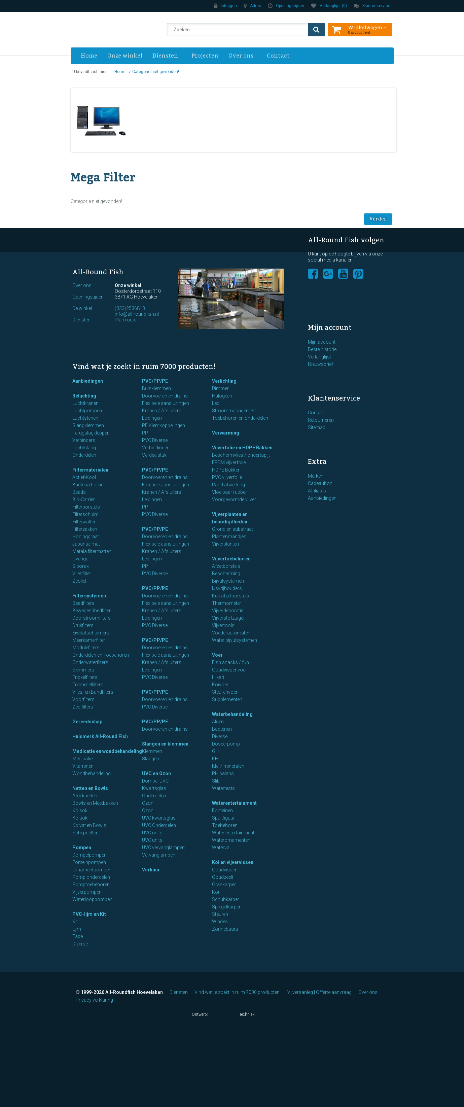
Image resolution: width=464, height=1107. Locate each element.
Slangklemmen (88, 425)
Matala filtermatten (91, 551)
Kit (75, 921)
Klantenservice (372, 5)
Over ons (240, 55)
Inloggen (225, 5)
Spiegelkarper (226, 906)
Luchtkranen (85, 403)
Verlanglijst (319, 356)
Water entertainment (233, 832)
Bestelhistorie (322, 349)
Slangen (150, 758)
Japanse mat (86, 544)
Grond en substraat (232, 529)
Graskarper (224, 884)
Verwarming (225, 433)
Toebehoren (225, 825)
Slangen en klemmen (165, 744)
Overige (80, 558)
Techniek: (256, 1015)
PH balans (223, 773)
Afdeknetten (84, 795)
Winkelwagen (367, 27)
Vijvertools (223, 625)
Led (215, 403)
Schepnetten (85, 832)
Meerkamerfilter (88, 640)
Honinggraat (85, 536)
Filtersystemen (89, 595)
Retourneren (321, 420)
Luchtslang (84, 447)
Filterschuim (85, 514)
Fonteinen (222, 810)
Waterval (221, 847)
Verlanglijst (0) (329, 5)
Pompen (81, 847)
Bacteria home (87, 484)
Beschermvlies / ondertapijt (241, 455)
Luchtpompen (87, 410)
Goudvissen (225, 869)
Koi (215, 892)
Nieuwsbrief (320, 364)
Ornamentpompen (91, 869)
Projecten (204, 55)
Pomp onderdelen (91, 877)
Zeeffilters (82, 707)
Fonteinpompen (89, 862)
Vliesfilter (81, 573)
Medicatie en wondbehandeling (107, 751)
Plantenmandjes (229, 536)
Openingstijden (286, 5)
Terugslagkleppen (91, 433)
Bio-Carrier (83, 499)
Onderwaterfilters (90, 662)
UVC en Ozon (156, 773)
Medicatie (82, 758)
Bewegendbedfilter (91, 610)
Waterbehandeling (232, 714)
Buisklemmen (156, 388)
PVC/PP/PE (155, 381)
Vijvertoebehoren (231, 558)
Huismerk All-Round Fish (100, 736)
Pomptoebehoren (91, 884)
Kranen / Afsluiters (161, 410)
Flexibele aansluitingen (165, 403)
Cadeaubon (320, 483)
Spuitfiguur (223, 818)
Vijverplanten (225, 544)
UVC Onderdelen (159, 825)
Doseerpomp (226, 744)
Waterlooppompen (92, 899)
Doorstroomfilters (91, 618)
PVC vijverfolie (227, 477)
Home (89, 55)
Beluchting (84, 396)
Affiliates (317, 490)
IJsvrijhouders (227, 588)
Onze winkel (124, 55)
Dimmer (220, 388)
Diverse (80, 943)
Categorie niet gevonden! (155, 71)
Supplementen (227, 699)
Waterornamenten (231, 840)
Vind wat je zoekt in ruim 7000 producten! (237, 992)
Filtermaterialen (90, 470)
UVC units (152, 832)
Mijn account (321, 342)
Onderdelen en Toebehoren (100, 655)
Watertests (223, 788)
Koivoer (220, 684)
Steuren (220, 914)
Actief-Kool (84, 477)
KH (215, 758)
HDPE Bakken (226, 470)
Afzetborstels (226, 566)
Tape (77, 936)
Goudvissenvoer (229, 669)
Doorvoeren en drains (165, 396)
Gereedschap (87, 721)
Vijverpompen (87, 892)
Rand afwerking (228, 484)
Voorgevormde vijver (234, 499)
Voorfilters (83, 699)
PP (145, 433)
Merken (315, 476)
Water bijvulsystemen (234, 640)
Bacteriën (222, 729)
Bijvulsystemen (228, 581)
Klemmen (152, 751)
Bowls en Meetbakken (95, 803)
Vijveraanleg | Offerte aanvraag (319, 992)
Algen (218, 721)
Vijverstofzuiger (228, 618)
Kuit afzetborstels (230, 595)
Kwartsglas (154, 788)
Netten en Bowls (90, 788)
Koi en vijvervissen (232, 862)
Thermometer (226, 603)
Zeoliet (79, 581)
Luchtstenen (85, 418)
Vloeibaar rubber (229, 492)
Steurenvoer (225, 692)
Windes (220, 921)
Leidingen (152, 418)
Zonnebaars (225, 929)
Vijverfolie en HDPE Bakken (242, 447)
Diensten (165, 55)
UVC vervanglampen (163, 847)
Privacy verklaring (94, 1000)
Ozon (147, 803)
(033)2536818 (130, 308)
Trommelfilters (87, 684)
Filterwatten (84, 521)
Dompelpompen (89, 855)
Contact (278, 55)
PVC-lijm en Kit (89, 914)
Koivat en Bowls (89, 825)
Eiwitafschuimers (90, 632)
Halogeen (222, 396)
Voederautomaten (231, 632)
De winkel (82, 308)
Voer (217, 655)
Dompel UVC (155, 781)
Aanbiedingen (87, 381)
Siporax (80, 566)
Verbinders (83, 440)
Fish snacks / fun (230, 662)
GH (215, 751)
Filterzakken (84, 529)
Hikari (218, 677)
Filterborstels (86, 507)
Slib (216, 781)
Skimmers (83, 669)
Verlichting (224, 381)
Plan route (125, 319)
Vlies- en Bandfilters (92, 692)
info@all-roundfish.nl (137, 314)
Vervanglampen (158, 855)
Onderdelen (84, 455)
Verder (378, 219)
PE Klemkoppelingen (163, 425)
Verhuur (151, 869)
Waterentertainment (234, 803)
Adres (252, 5)
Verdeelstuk (154, 455)
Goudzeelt (222, 877)
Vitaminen (83, 766)
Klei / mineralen (228, 766)
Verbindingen (156, 447)
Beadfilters (83, 603)
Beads (79, 492)
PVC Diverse (155, 440)
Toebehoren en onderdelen (240, 418)
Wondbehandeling (91, 773)
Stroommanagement (234, 410)
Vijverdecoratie (227, 610)
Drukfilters (83, 625)
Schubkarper (225, 899)
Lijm (76, 929)
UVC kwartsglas (159, 818)
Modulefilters (86, 647)
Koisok (79, 810)
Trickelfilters (85, 677)
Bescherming (226, 573)
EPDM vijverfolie (229, 462)
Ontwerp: (212, 1015)
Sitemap (316, 427)
